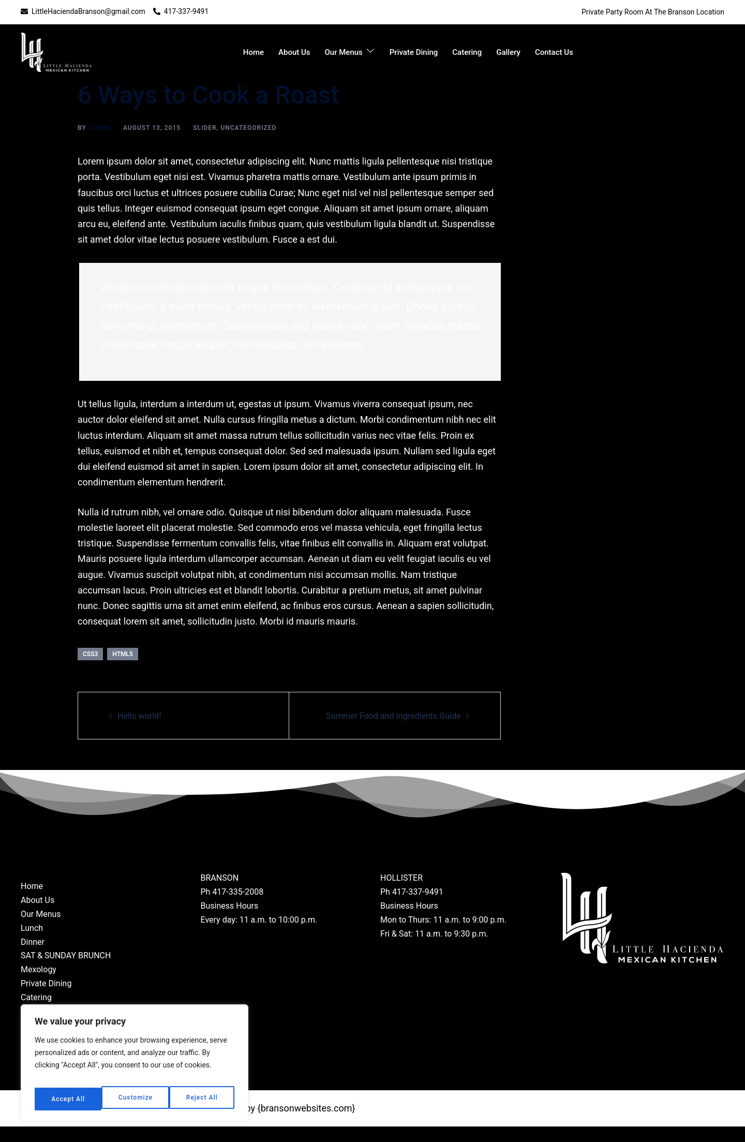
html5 (122, 654)
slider (204, 127)
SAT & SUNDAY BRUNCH (66, 971)
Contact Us (554, 52)
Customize (67, 1099)
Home (253, 52)
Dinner (32, 957)
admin (99, 127)
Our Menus (344, 52)
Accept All (202, 1099)
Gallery (508, 52)
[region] (134, 1067)
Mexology (38, 985)
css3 (90, 654)
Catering (467, 52)
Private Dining (414, 52)
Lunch (32, 943)
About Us (294, 52)
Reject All (135, 1099)
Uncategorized (248, 127)
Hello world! (142, 715)
